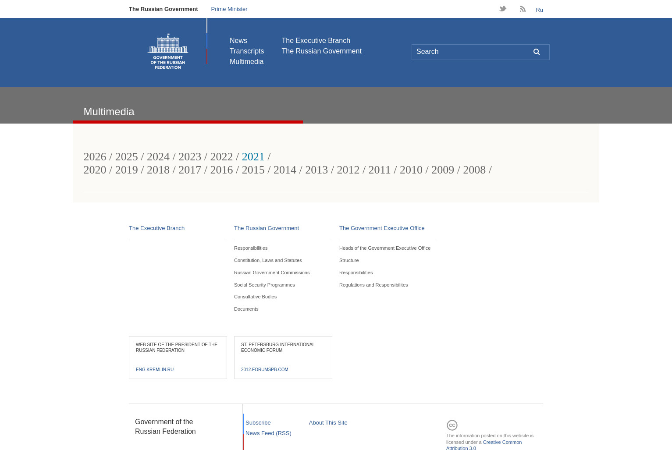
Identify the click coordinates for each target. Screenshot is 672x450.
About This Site (328, 422)
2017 (189, 169)
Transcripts (247, 51)
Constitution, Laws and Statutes (268, 260)
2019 (126, 169)
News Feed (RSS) (268, 433)
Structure (349, 260)
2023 (189, 156)
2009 (442, 169)
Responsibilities (250, 248)
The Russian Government (163, 9)
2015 (253, 169)
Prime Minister (229, 9)
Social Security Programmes (264, 284)
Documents (246, 309)
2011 (380, 169)
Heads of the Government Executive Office (384, 248)
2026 (95, 156)
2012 (348, 169)
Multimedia (246, 61)
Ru (539, 10)
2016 (221, 169)
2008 (474, 169)
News (238, 40)
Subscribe (258, 422)
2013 (316, 169)
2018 (158, 169)
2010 (411, 169)
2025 (126, 156)
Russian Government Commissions (271, 272)
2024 (158, 156)
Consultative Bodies (255, 296)
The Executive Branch (316, 40)
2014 (285, 169)
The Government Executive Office (382, 228)
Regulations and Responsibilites (373, 284)
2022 (221, 156)
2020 (95, 169)
